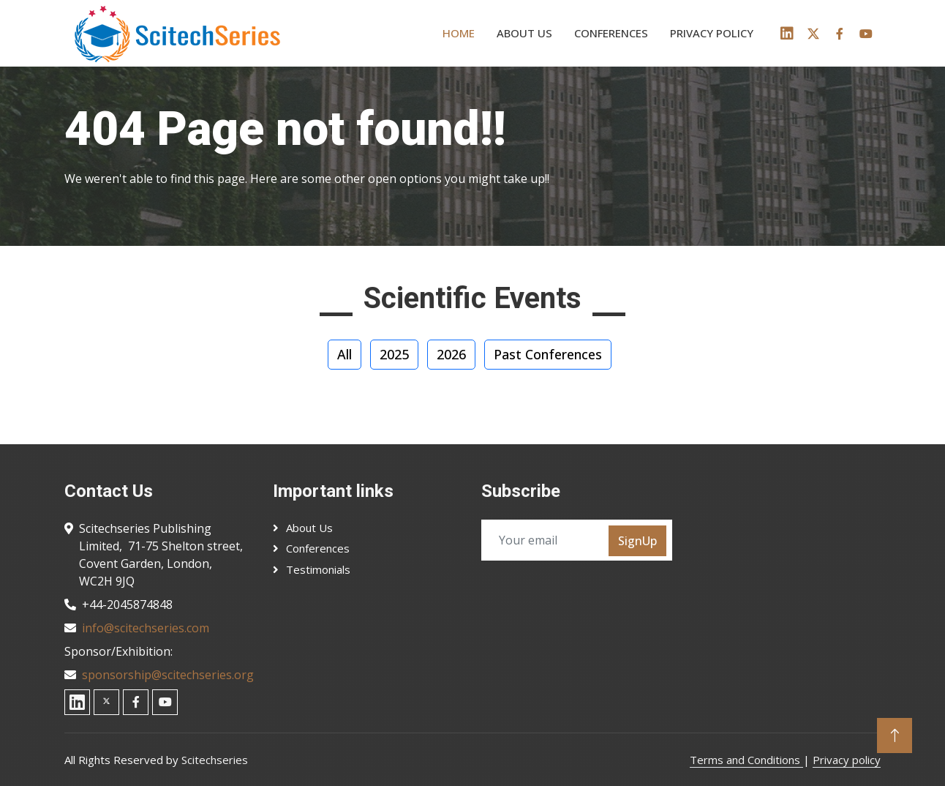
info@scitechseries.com (145, 628)
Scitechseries (214, 759)
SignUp (637, 541)
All (344, 354)
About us (524, 33)
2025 (394, 354)
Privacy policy (711, 33)
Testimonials (318, 569)
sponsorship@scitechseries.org (168, 675)
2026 (451, 354)
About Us (309, 527)
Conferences (611, 33)
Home (459, 33)
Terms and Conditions (746, 759)
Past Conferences (548, 354)
